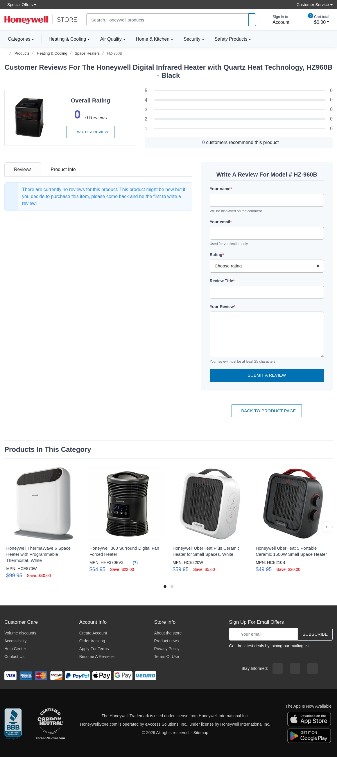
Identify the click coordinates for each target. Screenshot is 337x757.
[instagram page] (295, 668)
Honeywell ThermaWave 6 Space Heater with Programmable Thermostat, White (38, 554)
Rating (217, 254)
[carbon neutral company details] (50, 724)
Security (192, 39)
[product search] (252, 19)
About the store (168, 633)
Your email (221, 222)
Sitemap (200, 732)
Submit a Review (267, 375)
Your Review (222, 306)
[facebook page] (278, 668)
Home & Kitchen (153, 39)
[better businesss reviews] (13, 724)
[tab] (22, 169)
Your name (221, 188)
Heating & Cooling (67, 39)
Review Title (222, 280)
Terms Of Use (166, 656)
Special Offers (18, 4)
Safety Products (231, 39)
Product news (166, 641)
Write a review (90, 132)
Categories (17, 39)
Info (63, 169)
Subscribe (315, 634)
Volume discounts (20, 633)
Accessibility (15, 641)
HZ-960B (114, 53)
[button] (327, 527)
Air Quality (111, 39)
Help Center (15, 648)
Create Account (93, 633)
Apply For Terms (94, 648)
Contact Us (14, 656)
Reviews (22, 169)
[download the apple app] (309, 718)
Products (22, 53)
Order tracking (92, 641)
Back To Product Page (267, 410)
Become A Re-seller (97, 656)
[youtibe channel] (312, 668)
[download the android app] (309, 735)
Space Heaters (87, 53)
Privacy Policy (167, 648)
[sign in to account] (277, 19)
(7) (132, 562)
